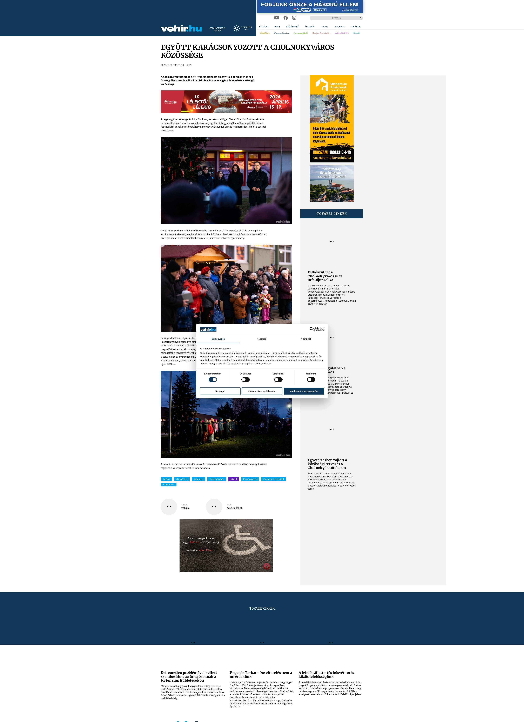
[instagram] (294, 17)
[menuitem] (264, 26)
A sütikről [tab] (306, 339)
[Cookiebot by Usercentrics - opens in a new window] (311, 329)
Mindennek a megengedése (304, 391)
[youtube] (276, 17)
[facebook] (285, 17)
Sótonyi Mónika (216, 479)
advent (233, 479)
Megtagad (220, 391)
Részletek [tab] (262, 339)
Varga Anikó (168, 484)
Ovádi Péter (182, 479)
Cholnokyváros (250, 479)
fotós (229, 505)
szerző (184, 505)
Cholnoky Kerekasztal (273, 479)
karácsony (198, 479)
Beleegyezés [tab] (218, 339)
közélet (166, 479)
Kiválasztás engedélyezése (262, 391)
